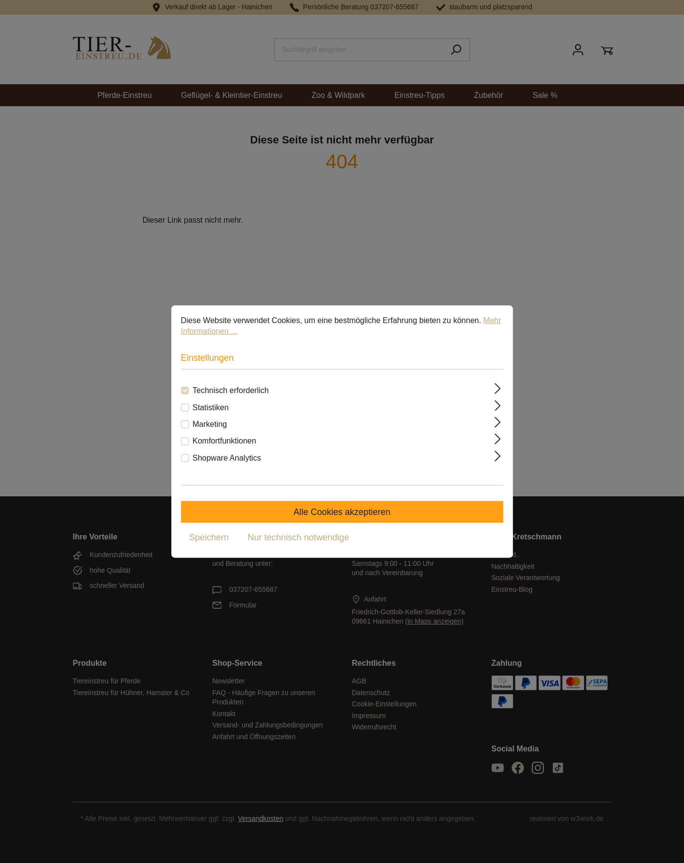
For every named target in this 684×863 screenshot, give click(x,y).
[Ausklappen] (498, 388)
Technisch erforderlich (230, 390)
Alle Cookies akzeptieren (341, 512)
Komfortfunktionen (224, 441)
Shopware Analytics (226, 457)
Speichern (209, 537)
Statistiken (210, 407)
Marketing (209, 424)
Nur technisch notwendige (298, 537)
